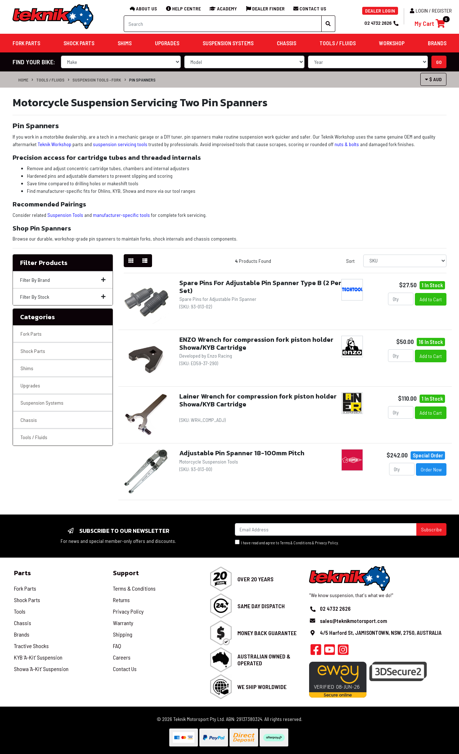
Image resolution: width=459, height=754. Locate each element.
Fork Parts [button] (26, 43)
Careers (122, 657)
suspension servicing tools (120, 144)
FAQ (117, 645)
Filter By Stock (62, 297)
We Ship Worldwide (262, 686)
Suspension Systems (41, 403)
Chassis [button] (286, 43)
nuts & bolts (347, 144)
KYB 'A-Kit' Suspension (38, 657)
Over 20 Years (255, 579)
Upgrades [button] (167, 43)
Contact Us (125, 668)
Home (23, 79)
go (439, 62)
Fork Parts (31, 334)
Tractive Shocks (31, 645)
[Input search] (223, 23)
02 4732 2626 (381, 23)
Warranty (123, 622)
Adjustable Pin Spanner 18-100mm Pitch (241, 453)
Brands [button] (437, 43)
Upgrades (30, 385)
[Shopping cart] (430, 23)
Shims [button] (125, 43)
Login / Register (431, 11)
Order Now (431, 469)
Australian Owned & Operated (263, 659)
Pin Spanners (142, 79)
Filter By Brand (62, 280)
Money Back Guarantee (267, 632)
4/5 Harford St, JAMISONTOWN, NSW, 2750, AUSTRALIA (380, 632)
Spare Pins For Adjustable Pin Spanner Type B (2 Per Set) (260, 286)
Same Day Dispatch (261, 605)
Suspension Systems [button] (228, 43)
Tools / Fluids (50, 79)
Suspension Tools (65, 215)
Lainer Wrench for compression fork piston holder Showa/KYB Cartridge (258, 400)
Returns (121, 599)
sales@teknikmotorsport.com (353, 621)
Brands (21, 634)
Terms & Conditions (295, 542)
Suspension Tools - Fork (96, 79)
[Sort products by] (404, 261)
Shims (26, 368)
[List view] (145, 260)
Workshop (391, 43)
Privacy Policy (326, 542)
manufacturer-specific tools (121, 215)
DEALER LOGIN (380, 11)
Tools (19, 611)
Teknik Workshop (54, 144)
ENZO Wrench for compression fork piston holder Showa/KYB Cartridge (256, 343)
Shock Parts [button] (78, 43)
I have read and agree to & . (287, 542)
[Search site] (328, 23)
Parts (22, 573)
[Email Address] (326, 529)
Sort (350, 261)
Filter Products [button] (43, 263)
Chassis (28, 420)
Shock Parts (32, 351)
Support (126, 573)
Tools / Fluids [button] (338, 43)
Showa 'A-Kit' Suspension (41, 668)
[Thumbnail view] (131, 260)
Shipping (122, 634)
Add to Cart (431, 299)
